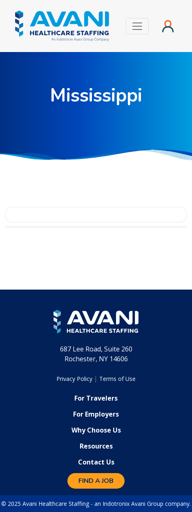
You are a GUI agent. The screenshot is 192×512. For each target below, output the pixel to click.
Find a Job (96, 480)
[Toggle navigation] (137, 26)
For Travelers (96, 398)
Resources (96, 446)
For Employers (96, 414)
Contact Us (96, 462)
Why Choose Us (96, 430)
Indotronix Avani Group (133, 503)
